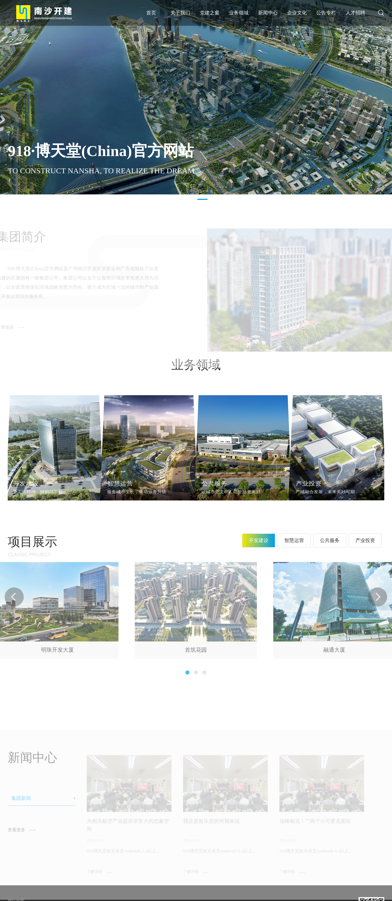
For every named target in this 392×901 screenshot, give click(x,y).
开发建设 (258, 540)
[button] (186, 661)
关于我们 (180, 12)
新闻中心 (268, 12)
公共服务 (329, 540)
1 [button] (189, 199)
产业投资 (365, 540)
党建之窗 (209, 12)
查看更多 (16, 840)
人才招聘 (355, 12)
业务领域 (239, 12)
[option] (196, 97)
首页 (151, 12)
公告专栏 (326, 12)
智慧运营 (294, 540)
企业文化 (297, 12)
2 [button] (202, 199)
